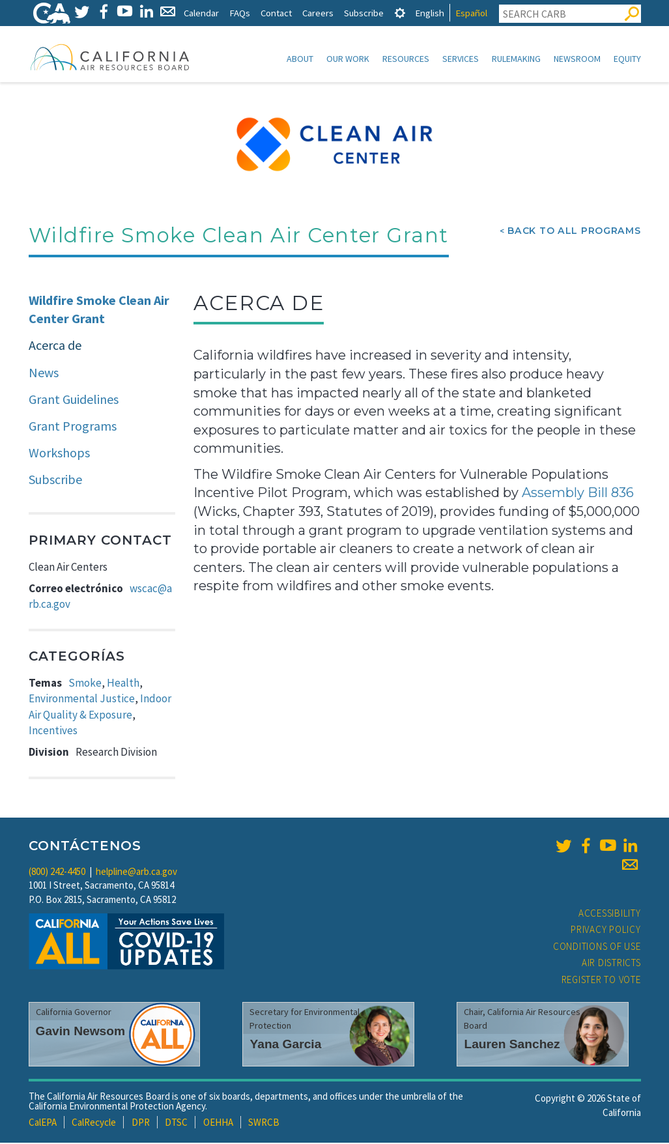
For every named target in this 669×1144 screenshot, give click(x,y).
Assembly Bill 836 (578, 494)
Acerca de (55, 346)
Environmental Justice (82, 700)
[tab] (400, 13)
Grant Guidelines (74, 400)
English (429, 13)
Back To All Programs (573, 232)
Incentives (53, 731)
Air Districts (611, 964)
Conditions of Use (597, 947)
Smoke (85, 684)
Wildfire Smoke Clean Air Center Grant (99, 310)
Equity (627, 58)
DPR (141, 1123)
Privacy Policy (606, 930)
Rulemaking (516, 58)
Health (123, 684)
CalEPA (43, 1123)
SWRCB (263, 1123)
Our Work (347, 58)
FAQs (239, 13)
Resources (405, 58)
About (300, 58)
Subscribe (364, 13)
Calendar (201, 13)
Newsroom (577, 58)
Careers (318, 13)
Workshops (59, 454)
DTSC (176, 1123)
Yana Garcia (285, 1045)
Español (471, 13)
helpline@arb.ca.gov (136, 872)
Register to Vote (601, 981)
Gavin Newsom (81, 1032)
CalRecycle (94, 1123)
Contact (276, 13)
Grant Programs (73, 427)
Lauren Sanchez (512, 1045)
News (44, 373)
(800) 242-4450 (57, 872)
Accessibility (609, 914)
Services (460, 58)
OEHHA (218, 1123)
